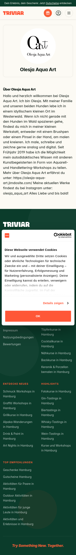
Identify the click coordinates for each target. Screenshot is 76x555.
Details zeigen (53, 303)
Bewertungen (12, 344)
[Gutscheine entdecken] (48, 13)
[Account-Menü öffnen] (58, 13)
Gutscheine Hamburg (17, 477)
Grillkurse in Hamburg (17, 415)
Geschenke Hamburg (17, 470)
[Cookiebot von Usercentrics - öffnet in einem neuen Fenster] (54, 235)
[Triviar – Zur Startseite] (13, 13)
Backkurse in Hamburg (56, 360)
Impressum (10, 330)
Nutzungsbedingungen (18, 337)
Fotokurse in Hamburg (56, 391)
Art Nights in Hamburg (18, 445)
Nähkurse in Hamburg (56, 353)
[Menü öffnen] (69, 13)
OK (38, 316)
